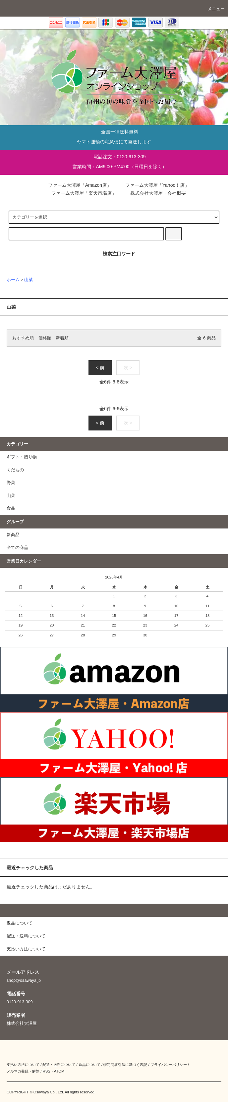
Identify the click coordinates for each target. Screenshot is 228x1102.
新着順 (62, 338)
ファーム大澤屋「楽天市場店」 (79, 193)
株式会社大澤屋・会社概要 (153, 193)
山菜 (28, 279)
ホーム (13, 279)
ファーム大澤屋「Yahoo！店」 (152, 185)
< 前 (100, 367)
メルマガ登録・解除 (23, 1071)
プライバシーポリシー (168, 1065)
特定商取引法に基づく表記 (125, 1065)
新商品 (13, 534)
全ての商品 (17, 547)
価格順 (44, 338)
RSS (46, 1071)
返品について (89, 1065)
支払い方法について (23, 1065)
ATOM (59, 1071)
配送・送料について (58, 1065)
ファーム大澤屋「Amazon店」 (75, 185)
